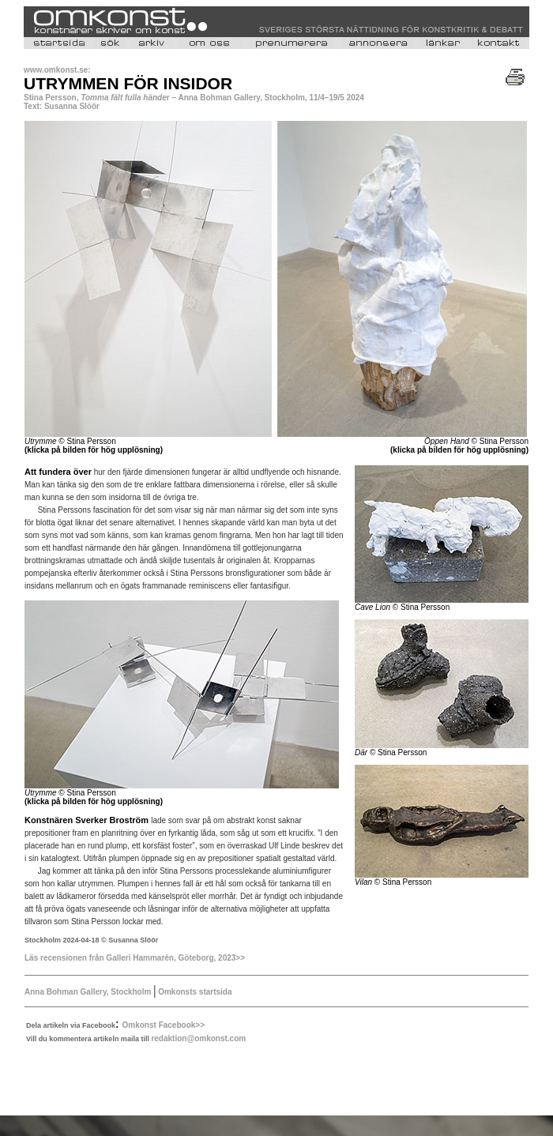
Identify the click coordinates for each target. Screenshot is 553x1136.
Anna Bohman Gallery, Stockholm (87, 991)
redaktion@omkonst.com (198, 1038)
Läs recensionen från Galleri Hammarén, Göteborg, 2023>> (134, 958)
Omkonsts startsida (193, 991)
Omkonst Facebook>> (163, 1025)
